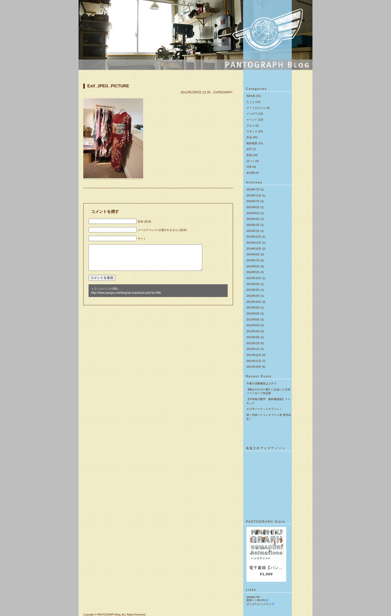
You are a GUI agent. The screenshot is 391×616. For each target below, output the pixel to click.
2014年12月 (253, 236)
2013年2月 (253, 295)
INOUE (250, 95)
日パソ (250, 160)
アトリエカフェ (256, 107)
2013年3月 (253, 289)
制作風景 (251, 143)
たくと (250, 101)
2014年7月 (253, 260)
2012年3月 (253, 337)
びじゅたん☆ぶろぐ (258, 603)
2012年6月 (253, 319)
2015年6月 (253, 207)
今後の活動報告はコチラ (261, 383)
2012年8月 (253, 313)
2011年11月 (253, 360)
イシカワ (251, 113)
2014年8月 (253, 254)
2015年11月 (253, 195)
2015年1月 (253, 230)
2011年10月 (253, 366)
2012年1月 (253, 348)
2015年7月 (253, 201)
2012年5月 (253, 325)
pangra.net (253, 596)
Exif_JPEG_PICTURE (108, 86)
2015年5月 (253, 213)
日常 (249, 166)
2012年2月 (253, 343)
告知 (249, 155)
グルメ (250, 125)
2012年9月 (253, 307)
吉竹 (249, 149)
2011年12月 (253, 354)
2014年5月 (253, 272)
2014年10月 (253, 248)
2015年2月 (253, 224)
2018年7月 (253, 189)
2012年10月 (253, 301)
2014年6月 (253, 266)
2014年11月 (253, 242)
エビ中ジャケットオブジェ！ (264, 408)
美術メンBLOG (255, 600)
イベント (251, 119)
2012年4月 (253, 331)
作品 (249, 137)
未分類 (250, 172)
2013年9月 (253, 284)
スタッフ (251, 131)
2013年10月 (253, 278)
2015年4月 (253, 218)
